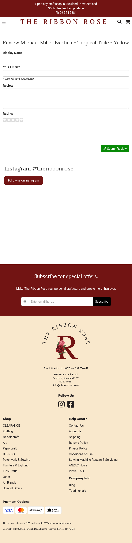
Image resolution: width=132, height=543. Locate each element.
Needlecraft (11, 437)
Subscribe (101, 301)
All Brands (9, 482)
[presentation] (32, 132)
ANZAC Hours (78, 465)
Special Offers (12, 488)
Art (5, 443)
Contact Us (76, 425)
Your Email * (11, 67)
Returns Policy (78, 443)
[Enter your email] (60, 301)
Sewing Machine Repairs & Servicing (93, 459)
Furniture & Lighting (15, 465)
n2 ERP (72, 529)
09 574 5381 (68, 12)
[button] (3, 22)
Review (8, 85)
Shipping (75, 437)
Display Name (13, 53)
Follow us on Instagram (23, 180)
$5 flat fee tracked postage (66, 8)
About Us (75, 431)
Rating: (8, 113)
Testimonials (77, 491)
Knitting (8, 431)
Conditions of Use (81, 454)
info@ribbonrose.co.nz (66, 385)
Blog (72, 485)
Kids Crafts (10, 471)
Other (6, 477)
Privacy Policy (78, 448)
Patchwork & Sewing (16, 459)
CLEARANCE (11, 425)
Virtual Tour (76, 471)
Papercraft (10, 448)
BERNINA (9, 454)
